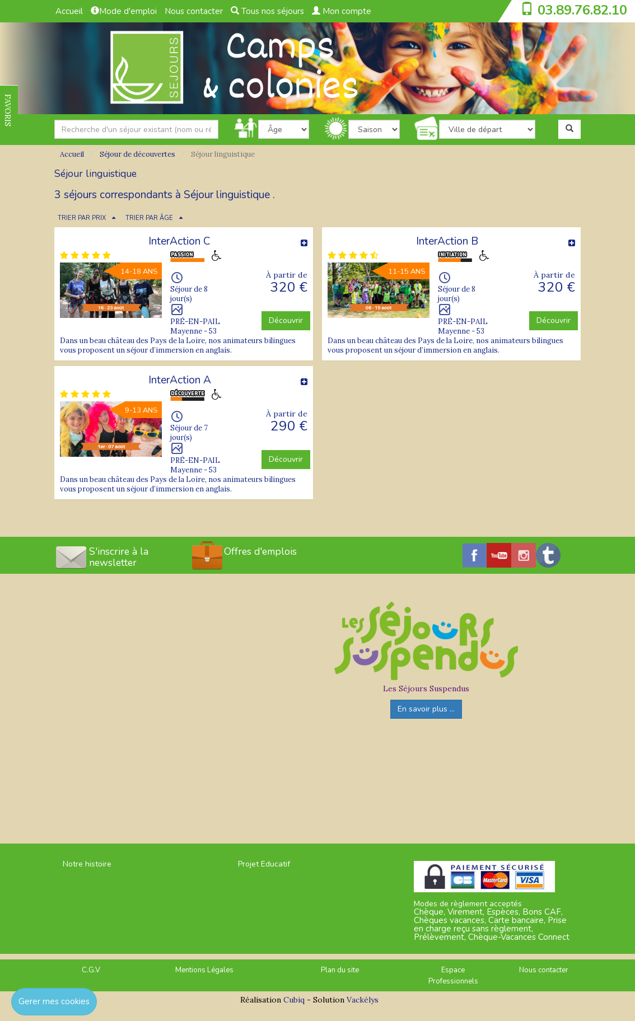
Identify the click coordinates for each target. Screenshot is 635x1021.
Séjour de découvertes (137, 154)
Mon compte (341, 11)
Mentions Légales (204, 970)
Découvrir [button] (286, 320)
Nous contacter (194, 11)
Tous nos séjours (267, 11)
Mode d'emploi (124, 11)
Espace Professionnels (453, 976)
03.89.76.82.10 (582, 10)
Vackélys (363, 1000)
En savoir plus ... (426, 709)
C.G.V (91, 970)
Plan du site (340, 970)
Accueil (69, 11)
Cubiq (294, 1000)
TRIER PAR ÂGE (149, 218)
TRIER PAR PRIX (82, 218)
